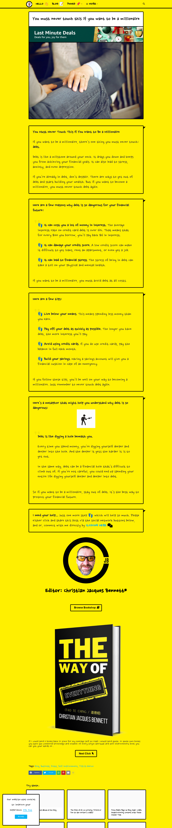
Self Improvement (68, 766)
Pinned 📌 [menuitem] (73, 4)
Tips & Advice (86, 766)
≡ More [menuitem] (91, 4)
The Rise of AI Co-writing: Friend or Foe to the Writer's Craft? (85, 811)
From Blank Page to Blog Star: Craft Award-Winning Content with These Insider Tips (126, 812)
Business (45, 766)
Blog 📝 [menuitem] (58, 4)
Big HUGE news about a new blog (43, 810)
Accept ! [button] (21, 817)
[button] (144, 4)
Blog (37, 766)
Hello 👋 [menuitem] (42, 4)
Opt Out (27, 810)
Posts (54, 766)
